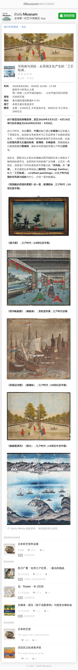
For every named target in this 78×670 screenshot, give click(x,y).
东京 (23, 26)
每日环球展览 (11, 26)
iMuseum (46, 666)
